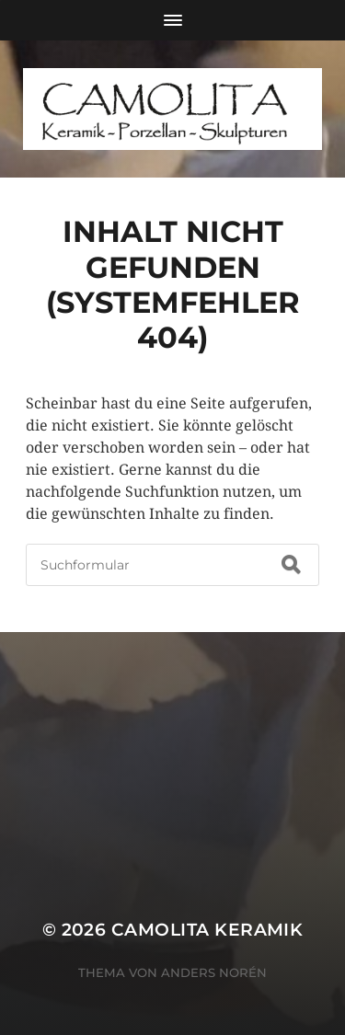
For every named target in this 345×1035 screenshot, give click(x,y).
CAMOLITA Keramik (207, 929)
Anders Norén (214, 972)
